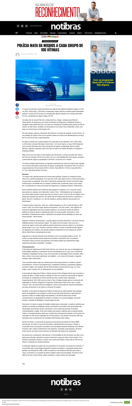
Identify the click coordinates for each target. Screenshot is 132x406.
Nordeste (79, 33)
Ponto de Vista (88, 33)
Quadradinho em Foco (100, 33)
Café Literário (44, 33)
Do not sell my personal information (10, 404)
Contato (66, 394)
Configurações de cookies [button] (116, 402)
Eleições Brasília (62, 33)
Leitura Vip (72, 33)
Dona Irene (52, 33)
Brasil (36, 33)
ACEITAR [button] (127, 402)
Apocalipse (29, 33)
